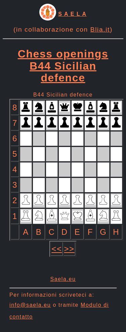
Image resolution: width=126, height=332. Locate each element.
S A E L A (72, 14)
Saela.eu (63, 279)
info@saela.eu (30, 305)
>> (69, 248)
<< (56, 248)
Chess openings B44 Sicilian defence (63, 65)
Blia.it (100, 29)
